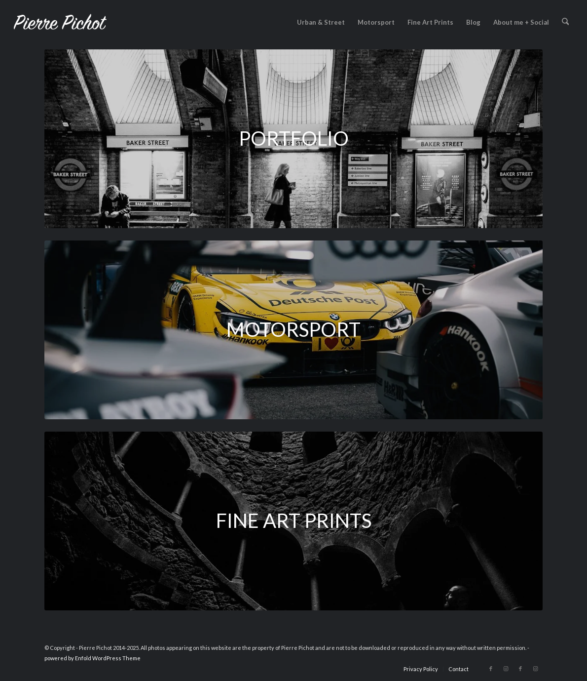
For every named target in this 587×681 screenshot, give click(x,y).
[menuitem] (321, 22)
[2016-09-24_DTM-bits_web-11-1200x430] (293, 329)
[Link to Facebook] (490, 668)
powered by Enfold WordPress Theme (92, 658)
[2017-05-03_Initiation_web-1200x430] (293, 521)
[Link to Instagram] (505, 668)
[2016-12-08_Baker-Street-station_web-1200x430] (293, 138)
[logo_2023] (60, 22)
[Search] (565, 22)
